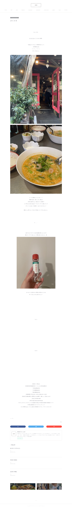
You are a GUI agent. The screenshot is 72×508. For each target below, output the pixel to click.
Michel (36, 350)
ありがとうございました (15, 448)
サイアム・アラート (36, 48)
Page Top (36, 500)
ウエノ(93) (11, 418)
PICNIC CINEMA (13, 460)
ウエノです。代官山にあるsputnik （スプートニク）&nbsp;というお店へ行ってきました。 (26, 474)
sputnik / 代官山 (13, 471)
